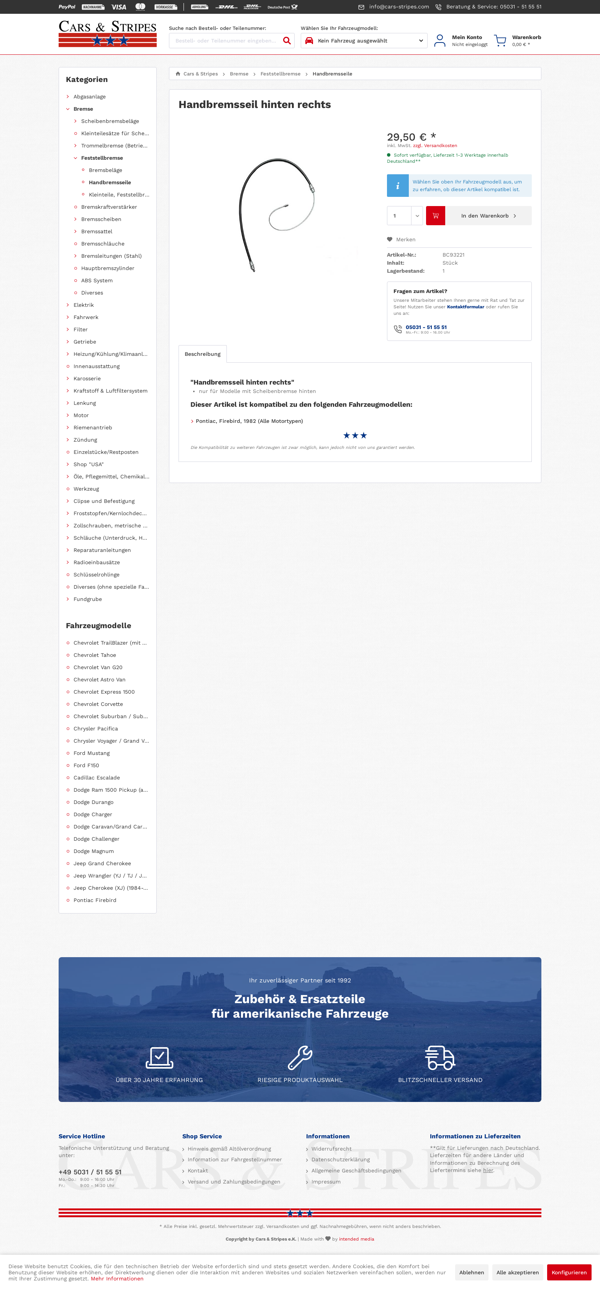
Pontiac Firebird (95, 900)
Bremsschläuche (103, 244)
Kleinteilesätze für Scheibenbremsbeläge (115, 133)
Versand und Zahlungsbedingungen (233, 1182)
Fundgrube (88, 599)
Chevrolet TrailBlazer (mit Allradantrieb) (111, 643)
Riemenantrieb (93, 427)
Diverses (92, 293)
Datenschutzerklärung (340, 1159)
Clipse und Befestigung (104, 501)
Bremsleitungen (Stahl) (111, 256)
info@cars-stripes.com (393, 6)
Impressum (325, 1182)
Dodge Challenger (97, 839)
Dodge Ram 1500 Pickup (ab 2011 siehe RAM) (111, 790)
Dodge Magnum (94, 851)
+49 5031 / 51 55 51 (90, 1172)
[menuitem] (461, 40)
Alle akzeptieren (518, 1272)
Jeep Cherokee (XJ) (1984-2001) (111, 888)
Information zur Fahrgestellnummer (234, 1159)
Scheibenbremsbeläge (110, 121)
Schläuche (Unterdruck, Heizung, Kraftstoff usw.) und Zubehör (111, 538)
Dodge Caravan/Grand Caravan (111, 826)
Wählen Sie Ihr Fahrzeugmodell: (339, 28)
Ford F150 (86, 765)
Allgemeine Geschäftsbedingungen (356, 1170)
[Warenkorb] (517, 40)
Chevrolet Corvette (98, 704)
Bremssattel (96, 231)
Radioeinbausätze (97, 562)
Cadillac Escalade (97, 777)
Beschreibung (203, 354)
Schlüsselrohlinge (97, 574)
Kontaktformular (465, 306)
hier (488, 1170)
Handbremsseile (110, 182)
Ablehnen (471, 1272)
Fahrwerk (86, 317)
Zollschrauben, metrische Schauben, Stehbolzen (111, 525)
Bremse (83, 109)
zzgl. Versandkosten (435, 145)
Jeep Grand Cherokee (102, 863)
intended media (356, 1239)
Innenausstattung (97, 366)
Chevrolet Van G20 (98, 667)
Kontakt (197, 1170)
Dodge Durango (93, 802)
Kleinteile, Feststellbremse (119, 195)
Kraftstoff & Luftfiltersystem (111, 391)
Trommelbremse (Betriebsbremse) (115, 145)
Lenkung (85, 403)
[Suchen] (287, 40)
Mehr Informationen (117, 1278)
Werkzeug (86, 489)
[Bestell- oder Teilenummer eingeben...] (232, 40)
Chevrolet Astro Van (100, 679)
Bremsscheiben (101, 219)
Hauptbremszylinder (107, 268)
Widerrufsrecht (331, 1149)
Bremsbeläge (105, 170)
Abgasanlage (90, 96)
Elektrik (84, 305)
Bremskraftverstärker (109, 207)
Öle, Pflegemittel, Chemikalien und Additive (111, 476)
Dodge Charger (93, 814)
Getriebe (85, 342)
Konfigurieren (569, 1272)
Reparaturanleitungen (102, 550)
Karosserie (87, 378)
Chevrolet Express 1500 (104, 692)
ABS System (97, 280)
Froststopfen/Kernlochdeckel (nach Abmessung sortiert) (111, 513)
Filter (81, 329)
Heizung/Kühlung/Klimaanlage (111, 354)
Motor (81, 415)
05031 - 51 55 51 (426, 327)
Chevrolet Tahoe (95, 655)
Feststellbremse (102, 158)
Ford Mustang (92, 753)
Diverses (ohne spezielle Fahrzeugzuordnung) (111, 587)
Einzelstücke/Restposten (106, 452)
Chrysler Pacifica (96, 728)
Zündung (85, 440)
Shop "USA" (89, 464)
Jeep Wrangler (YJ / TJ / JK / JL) (111, 876)
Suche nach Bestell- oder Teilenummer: (217, 28)
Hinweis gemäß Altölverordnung (228, 1149)
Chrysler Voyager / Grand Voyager (111, 741)
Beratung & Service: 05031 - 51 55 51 (488, 6)
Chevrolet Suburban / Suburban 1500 (111, 716)
